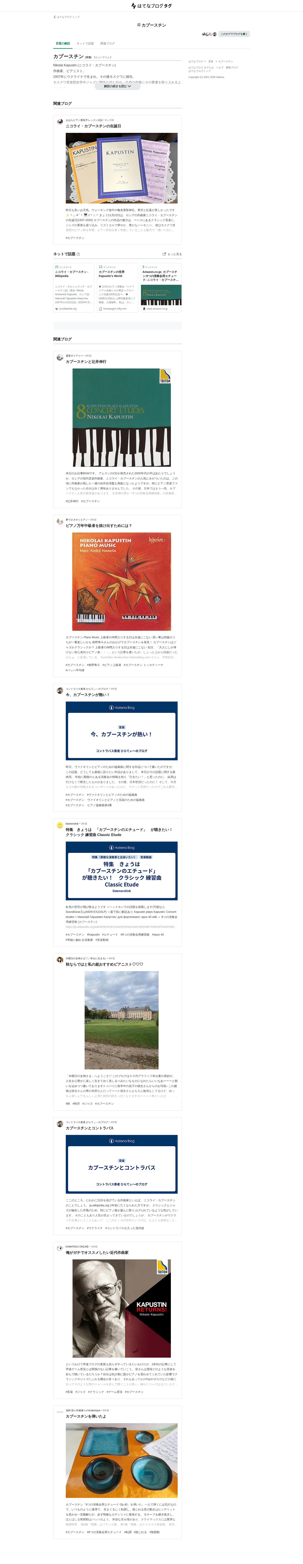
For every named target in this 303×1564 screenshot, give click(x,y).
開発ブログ (232, 67)
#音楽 (69, 1391)
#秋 (68, 1103)
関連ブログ (107, 43)
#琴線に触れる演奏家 (79, 939)
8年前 (106, 1410)
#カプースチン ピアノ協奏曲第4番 (89, 805)
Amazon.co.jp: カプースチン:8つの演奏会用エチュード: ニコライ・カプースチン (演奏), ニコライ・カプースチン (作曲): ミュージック (161, 276)
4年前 (112, 958)
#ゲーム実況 (115, 1391)
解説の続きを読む (117, 86)
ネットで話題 (85, 43)
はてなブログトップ (199, 71)
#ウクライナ (95, 1228)
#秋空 (76, 1103)
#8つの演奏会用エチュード (104, 1532)
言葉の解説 (63, 43)
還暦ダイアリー (74, 355)
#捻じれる (140, 1532)
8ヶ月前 (109, 120)
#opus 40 (158, 934)
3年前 (93, 519)
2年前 (88, 355)
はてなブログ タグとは (201, 67)
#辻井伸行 (72, 501)
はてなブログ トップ (66, 17)
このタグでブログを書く (234, 34)
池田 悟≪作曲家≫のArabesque (83, 1410)
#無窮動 (154, 1532)
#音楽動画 (102, 939)
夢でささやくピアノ (77, 519)
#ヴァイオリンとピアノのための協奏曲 (112, 794)
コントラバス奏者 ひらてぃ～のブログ (87, 688)
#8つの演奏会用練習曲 (135, 934)
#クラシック (96, 1391)
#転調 (128, 1532)
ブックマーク (63, 267)
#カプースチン (75, 238)
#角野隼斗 (93, 665)
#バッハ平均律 (75, 670)
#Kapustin (93, 934)
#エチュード (110, 934)
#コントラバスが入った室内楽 (124, 1228)
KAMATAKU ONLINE (77, 1246)
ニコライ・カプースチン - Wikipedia (72, 274)
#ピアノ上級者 (111, 665)
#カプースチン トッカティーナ (143, 665)
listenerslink (72, 823)
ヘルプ (220, 67)
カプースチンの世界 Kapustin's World (112, 274)
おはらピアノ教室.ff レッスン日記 (84, 120)
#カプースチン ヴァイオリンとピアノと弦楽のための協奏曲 (105, 799)
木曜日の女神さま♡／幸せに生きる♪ (86, 958)
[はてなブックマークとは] (78, 254)
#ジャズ (87, 1103)
